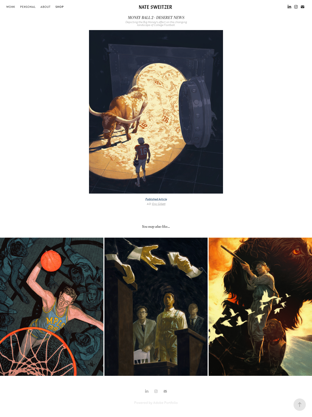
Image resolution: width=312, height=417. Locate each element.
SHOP (59, 7)
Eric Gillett (158, 204)
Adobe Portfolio (165, 402)
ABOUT (45, 7)
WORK (10, 7)
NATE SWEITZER (155, 7)
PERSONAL (28, 7)
